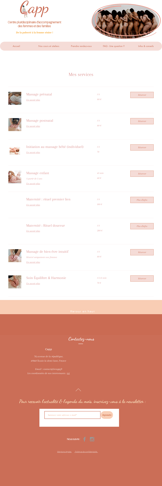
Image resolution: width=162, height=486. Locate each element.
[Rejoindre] (107, 415)
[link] (58, 94)
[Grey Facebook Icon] (84, 439)
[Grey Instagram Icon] (92, 439)
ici (68, 373)
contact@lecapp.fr (52, 369)
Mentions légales (64, 451)
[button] (142, 95)
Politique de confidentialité (86, 451)
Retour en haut (82, 311)
